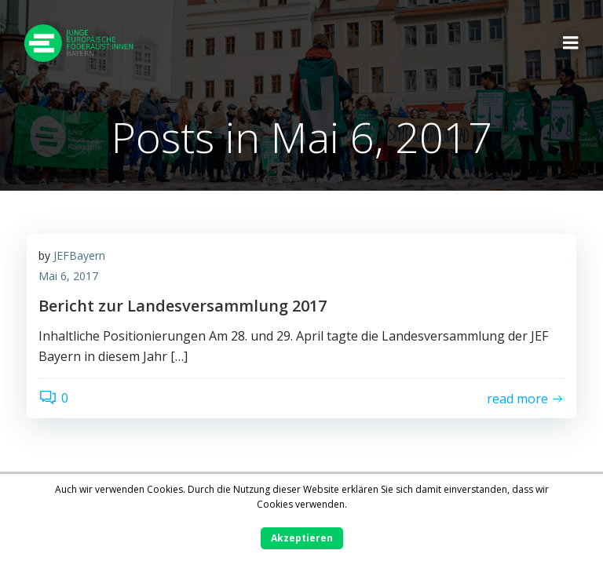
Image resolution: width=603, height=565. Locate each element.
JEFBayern (79, 255)
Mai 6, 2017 (68, 275)
